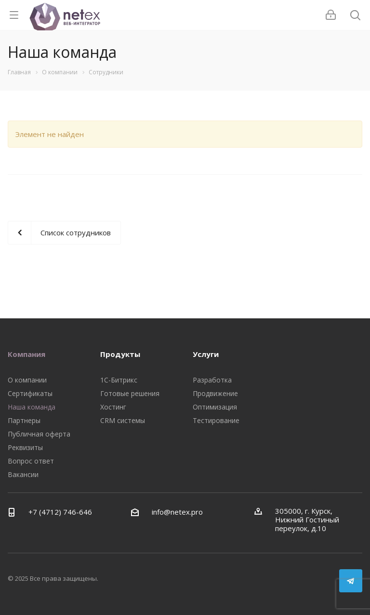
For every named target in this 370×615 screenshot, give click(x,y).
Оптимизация (215, 406)
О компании (27, 379)
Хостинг (113, 406)
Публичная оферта (39, 433)
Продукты (120, 354)
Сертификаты (30, 393)
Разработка (212, 379)
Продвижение (215, 393)
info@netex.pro (177, 512)
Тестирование (216, 420)
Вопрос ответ (31, 460)
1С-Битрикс (118, 379)
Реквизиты (25, 447)
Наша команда (31, 406)
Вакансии (23, 474)
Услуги (206, 354)
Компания (26, 354)
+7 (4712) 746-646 (60, 512)
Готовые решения (129, 393)
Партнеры (24, 420)
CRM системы (122, 420)
